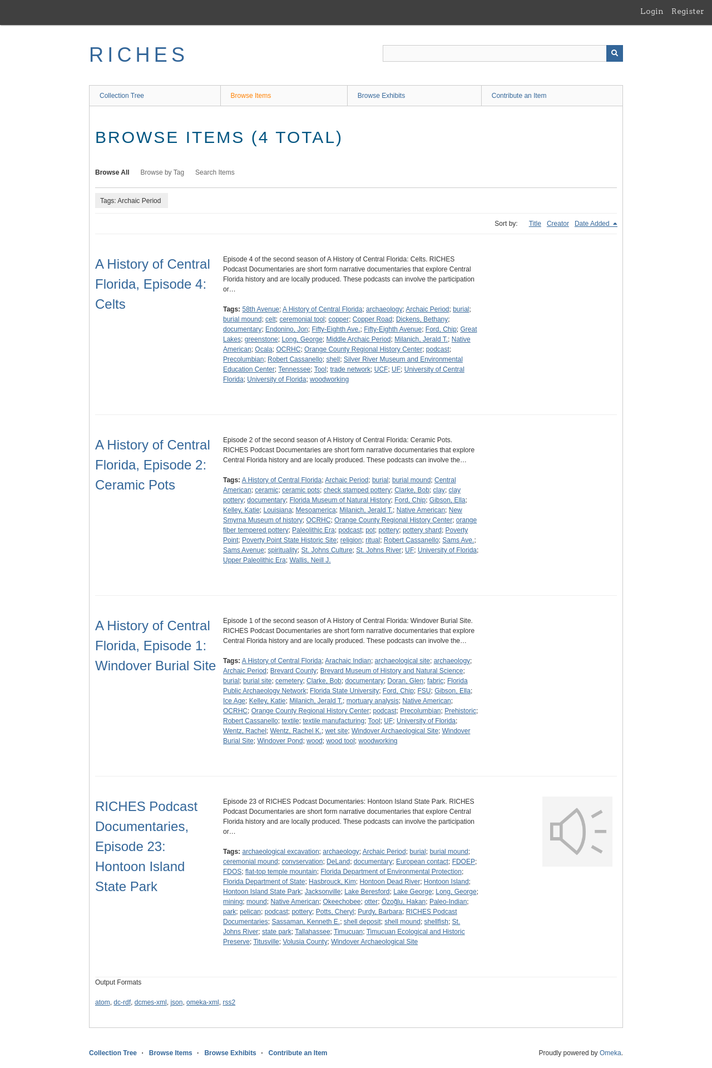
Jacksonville (323, 892)
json (176, 1002)
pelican (250, 912)
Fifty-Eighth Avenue (393, 329)
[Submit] (614, 53)
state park (276, 932)
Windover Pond (280, 741)
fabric (435, 681)
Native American (421, 510)
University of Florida (276, 379)
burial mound (242, 319)
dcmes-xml (151, 1002)
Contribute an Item (519, 96)
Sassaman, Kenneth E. (305, 922)
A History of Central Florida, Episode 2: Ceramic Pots (152, 464)
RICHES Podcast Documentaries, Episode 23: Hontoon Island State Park (146, 846)
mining (233, 902)
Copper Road (372, 319)
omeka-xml (202, 1002)
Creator (558, 224)
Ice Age (234, 701)
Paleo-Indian (448, 902)
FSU (424, 691)
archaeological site (402, 661)
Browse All (112, 172)
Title (535, 224)
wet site (336, 731)
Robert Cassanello (295, 359)
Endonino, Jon (286, 329)
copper (338, 319)
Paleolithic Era (313, 530)
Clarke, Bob (411, 490)
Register (687, 11)
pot (370, 530)
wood (314, 741)
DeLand (338, 862)
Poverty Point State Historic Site (289, 540)
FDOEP (463, 862)
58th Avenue (260, 309)
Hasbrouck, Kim (332, 882)
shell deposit (362, 922)
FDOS (232, 872)
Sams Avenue (243, 550)
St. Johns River (378, 550)
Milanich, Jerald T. (421, 339)
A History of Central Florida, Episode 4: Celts (152, 284)
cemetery (289, 681)
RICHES (139, 54)
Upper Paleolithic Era (254, 560)
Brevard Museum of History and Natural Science (391, 671)
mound (256, 902)
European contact (422, 862)
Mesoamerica (316, 510)
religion (351, 540)
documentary (242, 329)
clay (439, 490)
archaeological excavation (280, 852)
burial (461, 309)
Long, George (301, 339)
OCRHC (288, 349)
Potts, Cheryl (335, 912)
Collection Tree (122, 96)
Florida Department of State (264, 882)
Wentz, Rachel (244, 731)
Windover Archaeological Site (395, 731)
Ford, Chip (441, 329)
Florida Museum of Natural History (339, 500)
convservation (302, 862)
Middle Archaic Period (358, 339)
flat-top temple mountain (281, 872)
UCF (381, 369)
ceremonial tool (301, 319)
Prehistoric (460, 711)
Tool (320, 369)
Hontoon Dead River (389, 882)
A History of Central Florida (322, 309)
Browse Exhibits (381, 96)
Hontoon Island (446, 882)
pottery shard (422, 530)
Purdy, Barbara (380, 912)
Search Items (215, 172)
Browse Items (251, 96)
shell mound (402, 922)
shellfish (436, 922)
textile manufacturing (333, 721)
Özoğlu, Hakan (404, 902)
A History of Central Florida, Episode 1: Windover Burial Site (155, 645)
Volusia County (305, 942)
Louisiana (277, 510)
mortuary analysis (373, 701)
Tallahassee (312, 932)
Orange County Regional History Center (363, 349)
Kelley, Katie (241, 510)
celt (270, 319)
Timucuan (348, 932)
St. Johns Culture (327, 550)
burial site (257, 681)
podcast (437, 349)
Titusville (266, 942)
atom (102, 1002)
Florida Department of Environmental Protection (390, 872)
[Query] (503, 53)
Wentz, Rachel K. (295, 731)
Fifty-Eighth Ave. (336, 329)
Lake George (412, 892)
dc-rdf (122, 1002)
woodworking (329, 379)
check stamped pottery (357, 490)
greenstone (261, 339)
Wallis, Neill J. (309, 560)
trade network (350, 369)
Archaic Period (427, 309)
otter (371, 902)
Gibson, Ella (447, 500)
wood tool (340, 741)
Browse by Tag (163, 172)
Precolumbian (243, 359)
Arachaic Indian (348, 661)
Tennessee (294, 369)
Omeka (610, 1053)
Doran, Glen (406, 681)
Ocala (263, 349)
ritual (372, 540)
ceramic (266, 490)
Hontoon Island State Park (262, 892)
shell (333, 359)
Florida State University (344, 691)
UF (396, 369)
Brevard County (293, 671)
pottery (389, 530)
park (229, 912)
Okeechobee (341, 902)
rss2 (228, 1002)
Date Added (593, 224)
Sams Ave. (458, 540)
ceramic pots (301, 490)
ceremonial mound (250, 862)
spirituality (283, 550)
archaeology (384, 309)
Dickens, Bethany (422, 319)
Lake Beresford (366, 892)
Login (652, 11)
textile (290, 721)
